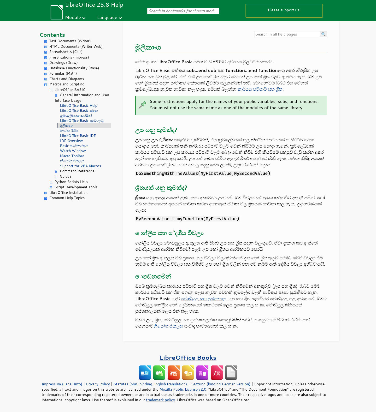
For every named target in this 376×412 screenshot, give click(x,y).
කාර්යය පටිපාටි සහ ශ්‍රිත (259, 89)
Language (107, 17)
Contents (52, 34)
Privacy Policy (98, 384)
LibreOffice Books (188, 357)
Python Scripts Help (71, 181)
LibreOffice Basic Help (78, 105)
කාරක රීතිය (69, 130)
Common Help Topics (67, 197)
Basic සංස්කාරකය (74, 145)
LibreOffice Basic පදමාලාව (82, 120)
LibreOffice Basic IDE (78, 135)
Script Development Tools (76, 187)
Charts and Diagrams (66, 78)
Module (73, 17)
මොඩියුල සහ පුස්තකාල (203, 298)
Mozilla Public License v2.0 (182, 389)
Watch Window (73, 150)
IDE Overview (71, 140)
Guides (65, 176)
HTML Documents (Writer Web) (76, 46)
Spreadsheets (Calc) (65, 51)
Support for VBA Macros (80, 165)
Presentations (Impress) (69, 57)
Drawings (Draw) (63, 62)
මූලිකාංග (66, 125)
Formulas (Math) (63, 73)
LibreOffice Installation (68, 192)
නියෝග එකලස (72, 160)
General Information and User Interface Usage (82, 97)
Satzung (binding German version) (221, 384)
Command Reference (77, 170)
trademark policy (160, 399)
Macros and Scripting (66, 84)
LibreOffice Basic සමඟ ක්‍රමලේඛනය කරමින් (79, 113)
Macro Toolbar (72, 155)
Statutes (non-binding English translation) (150, 384)
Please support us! (284, 9)
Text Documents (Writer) (70, 40)
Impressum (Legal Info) (62, 384)
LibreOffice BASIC (69, 89)
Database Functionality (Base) (74, 68)
